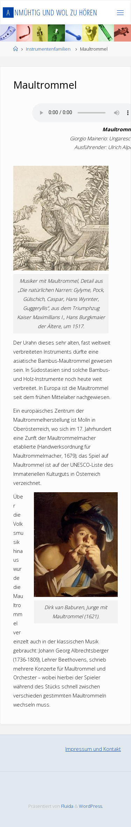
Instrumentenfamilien (48, 49)
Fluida (66, 806)
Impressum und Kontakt (93, 749)
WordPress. (91, 806)
